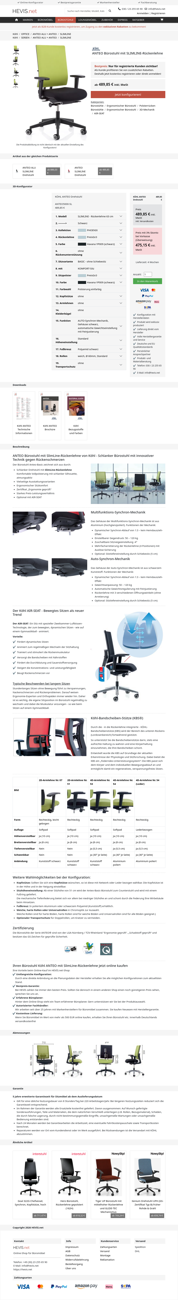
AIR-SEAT (99, 113)
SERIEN (25, 37)
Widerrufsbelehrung (77, 1259)
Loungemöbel (87, 19)
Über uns (70, 1268)
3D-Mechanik (146, 109)
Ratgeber (138, 19)
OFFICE (25, 34)
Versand (105, 1251)
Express (122, 19)
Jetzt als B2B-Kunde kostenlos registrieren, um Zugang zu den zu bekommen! (89, 26)
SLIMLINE (65, 34)
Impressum (71, 1246)
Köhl (15, 34)
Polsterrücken (147, 105)
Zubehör (107, 19)
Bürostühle (66, 19)
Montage (105, 1255)
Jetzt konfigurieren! (128, 94)
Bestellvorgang (74, 1264)
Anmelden (143, 13)
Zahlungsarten (108, 1246)
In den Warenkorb (147, 281)
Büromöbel (45, 19)
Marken (28, 19)
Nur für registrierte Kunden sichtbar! (133, 66)
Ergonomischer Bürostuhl (121, 105)
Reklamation (107, 1259)
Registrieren (158, 13)
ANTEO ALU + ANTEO (45, 34)
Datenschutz (72, 1255)
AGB (67, 1251)
